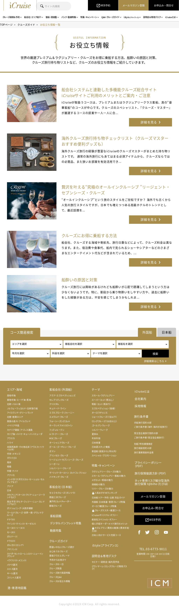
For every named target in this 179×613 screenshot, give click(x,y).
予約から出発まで (57, 560)
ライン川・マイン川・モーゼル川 (21, 525)
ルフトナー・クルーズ (58, 435)
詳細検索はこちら (154, 362)
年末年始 (96, 439)
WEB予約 (153, 515)
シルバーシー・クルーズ (60, 469)
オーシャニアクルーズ (59, 443)
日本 (9, 491)
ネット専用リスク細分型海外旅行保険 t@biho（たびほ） (151, 478)
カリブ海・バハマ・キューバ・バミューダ (24, 435)
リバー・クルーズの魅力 (102, 489)
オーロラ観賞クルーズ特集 (104, 507)
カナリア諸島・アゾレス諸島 (20, 431)
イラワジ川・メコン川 (16, 561)
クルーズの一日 (56, 564)
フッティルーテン (57, 431)
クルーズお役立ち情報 (59, 581)
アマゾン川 (12, 550)
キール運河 (12, 574)
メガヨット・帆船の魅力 (102, 481)
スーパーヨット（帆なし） (103, 401)
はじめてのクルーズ (58, 551)
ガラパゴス (12, 459)
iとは (141, 392)
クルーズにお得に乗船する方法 (92, 236)
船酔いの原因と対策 (81, 281)
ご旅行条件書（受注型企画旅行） (149, 437)
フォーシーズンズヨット (59, 422)
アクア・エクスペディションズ (62, 396)
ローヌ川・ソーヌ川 (15, 529)
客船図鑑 (55, 517)
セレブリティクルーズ (59, 401)
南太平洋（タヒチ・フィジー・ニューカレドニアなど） (26, 504)
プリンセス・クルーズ (58, 456)
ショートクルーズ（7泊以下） (104, 418)
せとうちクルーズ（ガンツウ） (62, 494)
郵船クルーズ (55, 506)
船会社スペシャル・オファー (104, 520)
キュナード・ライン (57, 409)
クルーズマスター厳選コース (106, 511)
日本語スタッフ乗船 (101, 448)
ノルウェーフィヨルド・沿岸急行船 (22, 409)
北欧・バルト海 (13, 405)
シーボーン (54, 465)
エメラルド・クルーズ (58, 418)
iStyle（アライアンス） (105, 546)
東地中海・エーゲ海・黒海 (19, 401)
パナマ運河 (12, 566)
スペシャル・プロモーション (104, 456)
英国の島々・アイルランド (18, 422)
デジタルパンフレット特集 (65, 524)
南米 (9, 463)
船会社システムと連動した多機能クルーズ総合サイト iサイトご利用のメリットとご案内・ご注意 (116, 92)
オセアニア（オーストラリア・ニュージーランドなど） (26, 497)
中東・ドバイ (12, 472)
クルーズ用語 (55, 568)
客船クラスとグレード (59, 555)
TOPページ (6, 24)
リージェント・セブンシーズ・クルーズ (66, 461)
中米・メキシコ (13, 455)
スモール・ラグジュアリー (103, 396)
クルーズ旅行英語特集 (59, 572)
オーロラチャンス (100, 414)
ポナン (52, 452)
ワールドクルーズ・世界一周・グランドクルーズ (25, 515)
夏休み (95, 435)
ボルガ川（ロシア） (15, 546)
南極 (9, 467)
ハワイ (10, 443)
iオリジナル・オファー (105, 516)
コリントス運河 (14, 578)
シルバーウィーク (100, 431)
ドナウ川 (11, 520)
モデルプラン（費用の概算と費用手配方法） (110, 531)
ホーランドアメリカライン (61, 426)
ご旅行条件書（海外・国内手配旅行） (151, 426)
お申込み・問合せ (153, 503)
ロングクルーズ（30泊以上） (104, 422)
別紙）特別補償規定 (143, 443)
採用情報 (140, 406)
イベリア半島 (13, 426)
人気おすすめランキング (104, 494)
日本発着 (96, 443)
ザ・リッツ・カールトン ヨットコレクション (68, 473)
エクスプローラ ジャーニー (61, 414)
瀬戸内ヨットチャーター (60, 502)
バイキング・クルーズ (58, 478)
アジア (10, 487)
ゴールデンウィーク (101, 426)
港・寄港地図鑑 (16, 589)
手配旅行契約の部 (143, 422)
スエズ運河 (12, 570)
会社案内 (140, 399)
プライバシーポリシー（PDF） (152, 462)
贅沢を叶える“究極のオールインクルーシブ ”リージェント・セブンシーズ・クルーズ (116, 190)
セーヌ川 (11, 533)
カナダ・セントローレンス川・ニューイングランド (25, 556)
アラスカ (11, 439)
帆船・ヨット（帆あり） (101, 405)
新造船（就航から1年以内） (104, 452)
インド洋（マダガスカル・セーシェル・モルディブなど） (25, 482)
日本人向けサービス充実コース (106, 536)
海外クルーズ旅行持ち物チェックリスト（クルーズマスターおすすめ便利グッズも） (116, 141)
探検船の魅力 (98, 485)
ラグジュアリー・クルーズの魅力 (106, 472)
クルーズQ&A (55, 577)
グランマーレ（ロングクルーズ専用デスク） (109, 568)
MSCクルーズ (55, 439)
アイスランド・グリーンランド (20, 414)
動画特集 (55, 530)
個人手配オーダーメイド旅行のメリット (110, 525)
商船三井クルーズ (57, 498)
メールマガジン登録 (153, 492)
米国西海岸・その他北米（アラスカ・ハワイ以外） (25, 449)
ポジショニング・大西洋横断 (20, 509)
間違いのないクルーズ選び (61, 547)
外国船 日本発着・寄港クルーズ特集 (108, 503)
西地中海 (11, 396)
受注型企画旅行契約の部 (146, 433)
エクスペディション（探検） (104, 409)
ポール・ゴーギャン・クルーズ (62, 448)
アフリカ (11, 476)
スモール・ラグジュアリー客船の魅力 (109, 477)
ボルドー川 (12, 537)
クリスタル (54, 405)
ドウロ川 (11, 542)
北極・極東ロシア (15, 418)
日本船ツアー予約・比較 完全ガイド (108, 498)
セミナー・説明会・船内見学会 (105, 562)
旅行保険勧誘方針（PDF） (150, 469)
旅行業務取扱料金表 (144, 452)
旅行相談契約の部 (143, 448)
